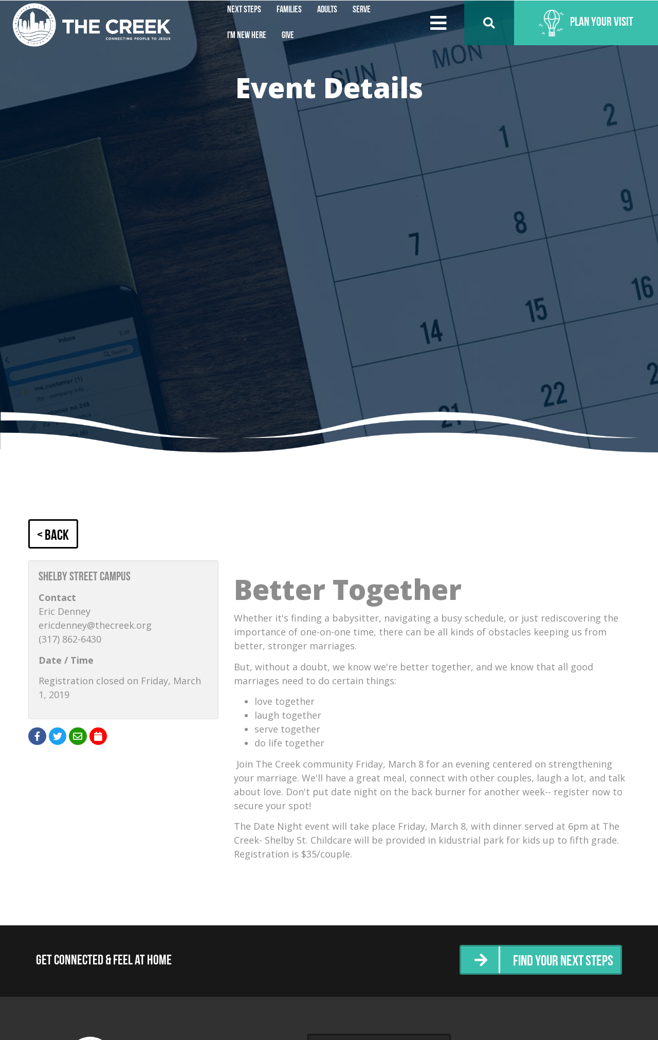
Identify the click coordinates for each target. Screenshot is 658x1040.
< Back (54, 535)
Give (288, 36)
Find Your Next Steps (559, 962)
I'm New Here (246, 36)
